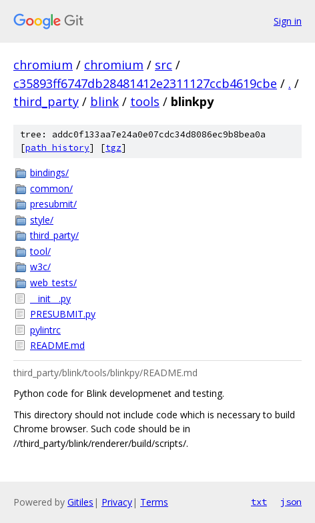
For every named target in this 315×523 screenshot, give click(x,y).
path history (57, 147)
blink (104, 101)
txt (259, 502)
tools (145, 101)
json (291, 502)
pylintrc (45, 330)
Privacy (116, 502)
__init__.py (50, 298)
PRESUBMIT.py (62, 314)
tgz (113, 147)
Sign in (288, 21)
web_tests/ (53, 282)
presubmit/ (53, 203)
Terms (154, 502)
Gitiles (80, 502)
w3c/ (40, 266)
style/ (41, 219)
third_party (46, 101)
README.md (57, 345)
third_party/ (54, 235)
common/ (51, 188)
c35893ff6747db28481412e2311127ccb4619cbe (145, 83)
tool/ (40, 251)
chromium (43, 65)
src (163, 65)
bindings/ (49, 172)
